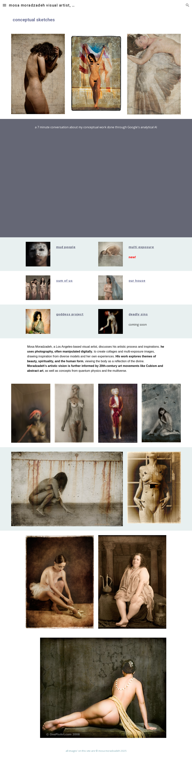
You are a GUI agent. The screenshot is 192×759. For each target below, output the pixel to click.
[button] (4, 5)
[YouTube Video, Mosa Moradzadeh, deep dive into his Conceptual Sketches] (96, 179)
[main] (96, 20)
